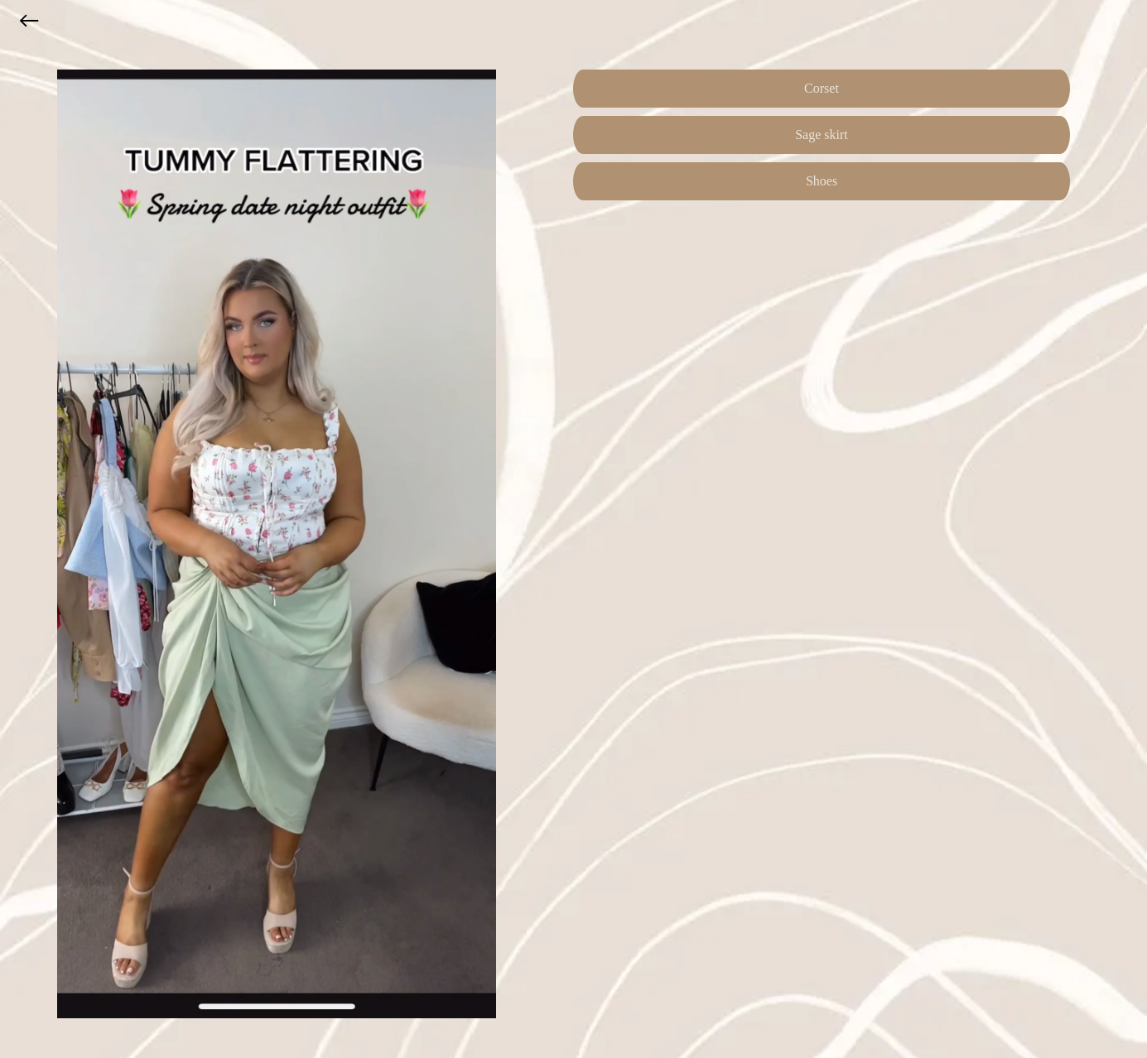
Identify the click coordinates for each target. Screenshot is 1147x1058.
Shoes (821, 181)
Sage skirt (821, 134)
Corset (821, 88)
